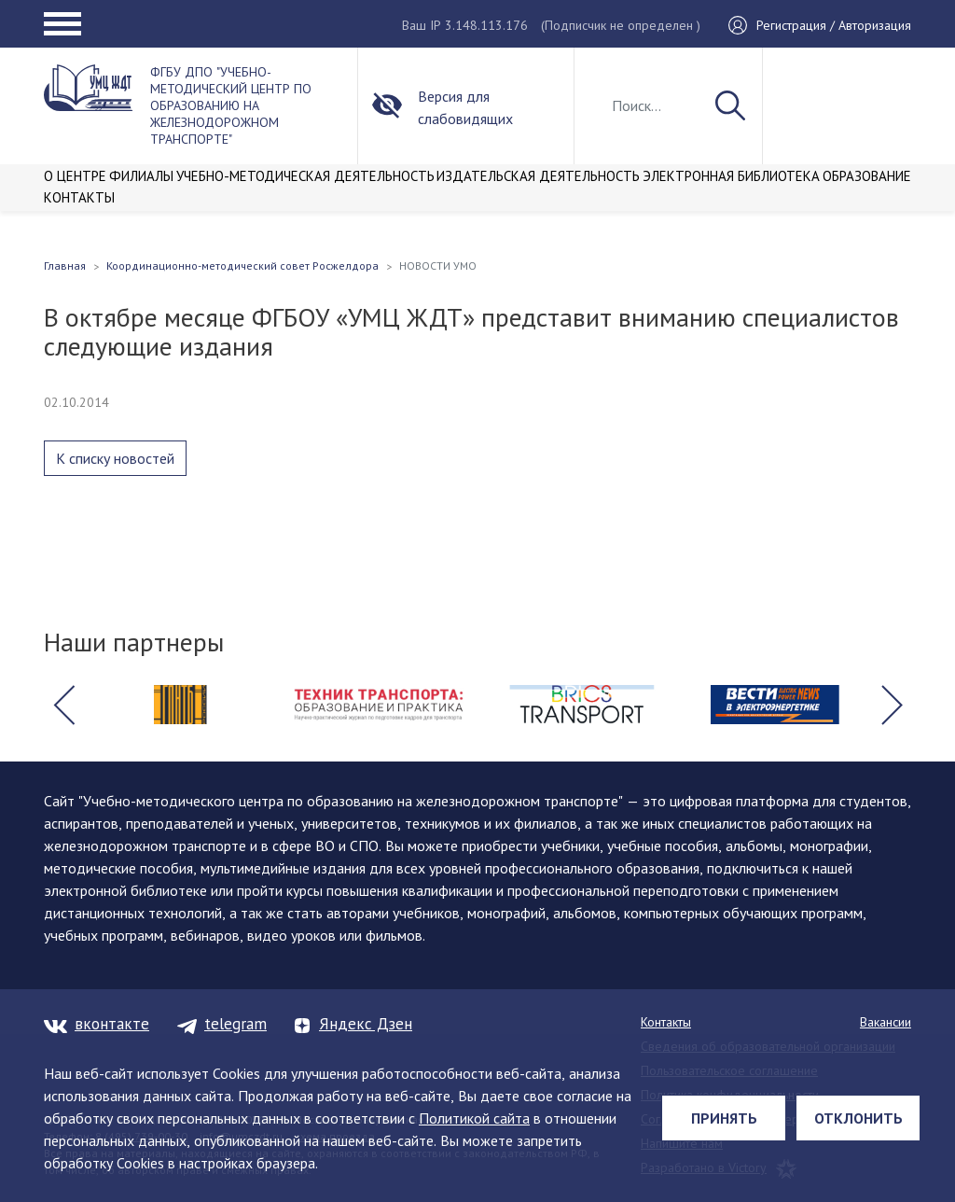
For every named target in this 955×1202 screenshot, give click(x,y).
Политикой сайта (474, 1118)
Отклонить (858, 1118)
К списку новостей (115, 458)
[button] (63, 704)
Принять (724, 1118)
